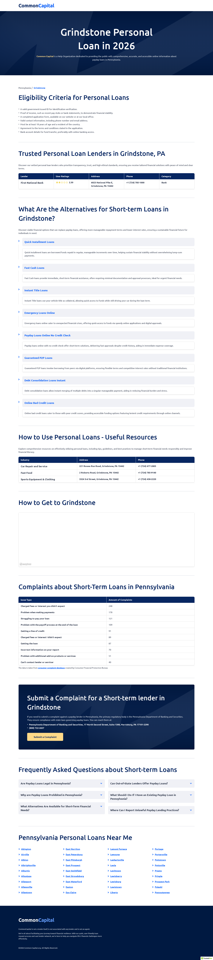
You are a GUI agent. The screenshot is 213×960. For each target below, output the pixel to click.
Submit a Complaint (45, 736)
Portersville (161, 854)
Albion (24, 859)
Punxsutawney (162, 892)
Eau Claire (71, 892)
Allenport (26, 881)
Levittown (115, 870)
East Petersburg (74, 854)
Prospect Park (162, 881)
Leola (113, 865)
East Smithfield (74, 870)
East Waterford (74, 881)
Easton (69, 887)
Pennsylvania (24, 87)
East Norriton (73, 849)
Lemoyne (115, 854)
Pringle (158, 876)
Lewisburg (115, 881)
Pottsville (160, 865)
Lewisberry (116, 876)
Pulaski (158, 887)
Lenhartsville (117, 859)
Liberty (114, 892)
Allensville (26, 887)
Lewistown (116, 887)
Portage (159, 849)
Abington (26, 849)
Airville (25, 854)
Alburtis (25, 870)
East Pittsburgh (74, 859)
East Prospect (73, 865)
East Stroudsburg (75, 876)
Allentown (26, 892)
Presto (158, 870)
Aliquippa (26, 876)
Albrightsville (28, 865)
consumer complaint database (51, 668)
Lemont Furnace (118, 849)
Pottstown (160, 859)
